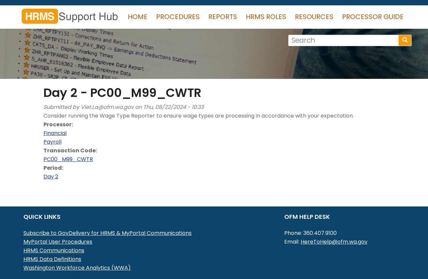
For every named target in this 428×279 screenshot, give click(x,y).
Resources (314, 16)
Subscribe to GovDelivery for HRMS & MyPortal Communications (107, 233)
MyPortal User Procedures (57, 242)
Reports (222, 16)
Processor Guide (373, 16)
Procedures (178, 16)
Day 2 (50, 176)
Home (137, 16)
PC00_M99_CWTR (68, 159)
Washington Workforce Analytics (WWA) (77, 268)
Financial (55, 133)
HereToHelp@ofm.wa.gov (334, 242)
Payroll (52, 142)
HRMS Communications (53, 250)
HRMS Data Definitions (52, 259)
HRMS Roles (266, 16)
